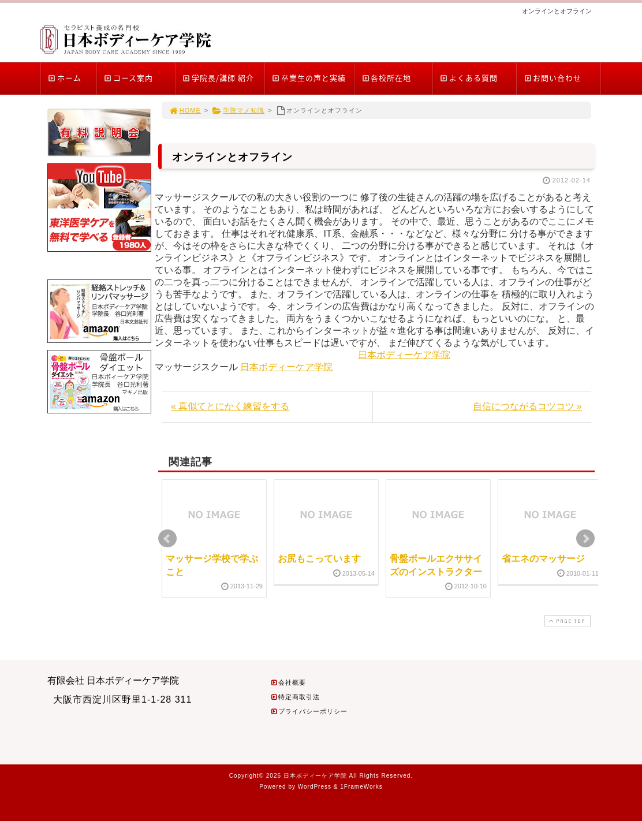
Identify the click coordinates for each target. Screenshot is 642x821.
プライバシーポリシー (309, 711)
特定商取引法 (295, 696)
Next (585, 538)
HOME (185, 110)
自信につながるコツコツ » (527, 406)
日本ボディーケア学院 (404, 355)
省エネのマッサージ (543, 558)
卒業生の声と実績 (308, 77)
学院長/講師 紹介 (218, 77)
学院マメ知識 (238, 110)
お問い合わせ (552, 77)
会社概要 (288, 682)
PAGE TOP (566, 621)
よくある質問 (468, 77)
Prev (167, 538)
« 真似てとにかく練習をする (230, 406)
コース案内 (128, 77)
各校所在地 (386, 77)
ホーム (64, 77)
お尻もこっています (319, 558)
